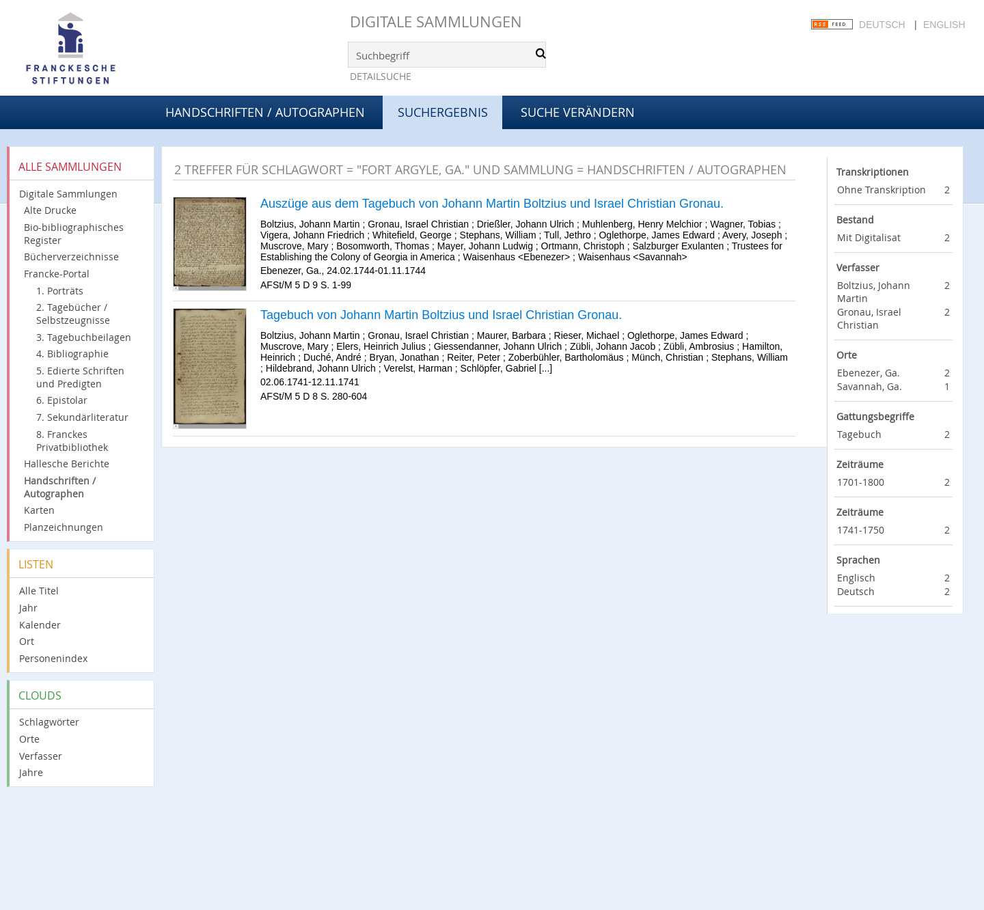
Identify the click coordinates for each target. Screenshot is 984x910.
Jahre (31, 772)
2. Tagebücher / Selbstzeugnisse (73, 314)
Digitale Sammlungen (436, 21)
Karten (39, 510)
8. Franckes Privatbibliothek (72, 441)
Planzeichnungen (63, 527)
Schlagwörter (49, 721)
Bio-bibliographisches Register (74, 234)
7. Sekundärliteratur (82, 417)
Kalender (40, 624)
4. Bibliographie (72, 353)
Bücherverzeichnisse (71, 256)
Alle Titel (39, 590)
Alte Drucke (50, 210)
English (944, 24)
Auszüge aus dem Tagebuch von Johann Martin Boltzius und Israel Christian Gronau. (492, 203)
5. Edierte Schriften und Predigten (80, 377)
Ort (26, 641)
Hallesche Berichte (66, 463)
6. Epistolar (61, 400)
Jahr (28, 607)
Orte (29, 738)
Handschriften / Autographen (265, 112)
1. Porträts (59, 290)
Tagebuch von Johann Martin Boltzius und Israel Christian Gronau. (441, 315)
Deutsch (882, 24)
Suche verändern (578, 112)
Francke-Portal (57, 273)
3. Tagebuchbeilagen (83, 337)
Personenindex (53, 658)
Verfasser (40, 755)
